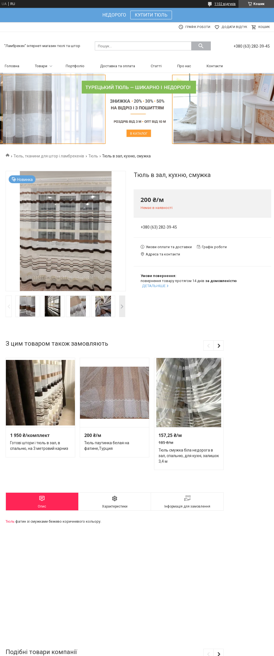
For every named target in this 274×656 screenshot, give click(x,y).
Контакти (215, 66)
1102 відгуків (225, 4)
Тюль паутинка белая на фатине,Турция (106, 446)
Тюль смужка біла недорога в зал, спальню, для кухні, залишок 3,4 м (189, 455)
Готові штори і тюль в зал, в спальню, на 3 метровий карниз (39, 446)
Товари (41, 66)
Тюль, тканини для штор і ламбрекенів (48, 156)
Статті (156, 66)
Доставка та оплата (117, 66)
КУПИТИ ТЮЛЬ (151, 15)
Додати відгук (234, 27)
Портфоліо (75, 66)
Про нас (184, 66)
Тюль (93, 156)
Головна (12, 66)
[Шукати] (201, 45)
